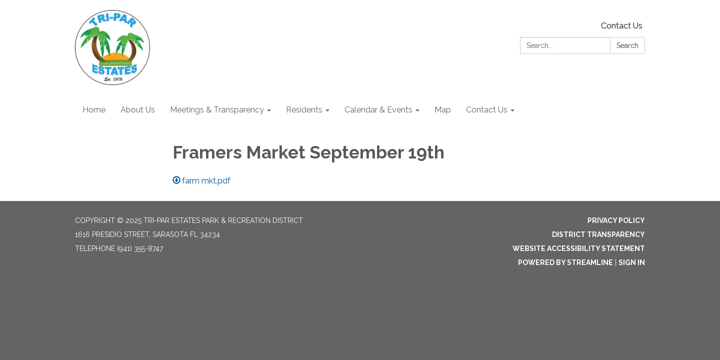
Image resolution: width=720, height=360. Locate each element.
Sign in (631, 262)
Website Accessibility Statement (578, 248)
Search (627, 46)
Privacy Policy (616, 220)
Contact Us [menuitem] (487, 109)
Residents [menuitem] (304, 109)
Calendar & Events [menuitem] (378, 109)
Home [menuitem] (94, 109)
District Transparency (598, 234)
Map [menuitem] (442, 109)
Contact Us (621, 25)
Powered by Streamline (565, 262)
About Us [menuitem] (137, 109)
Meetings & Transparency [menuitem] (217, 109)
